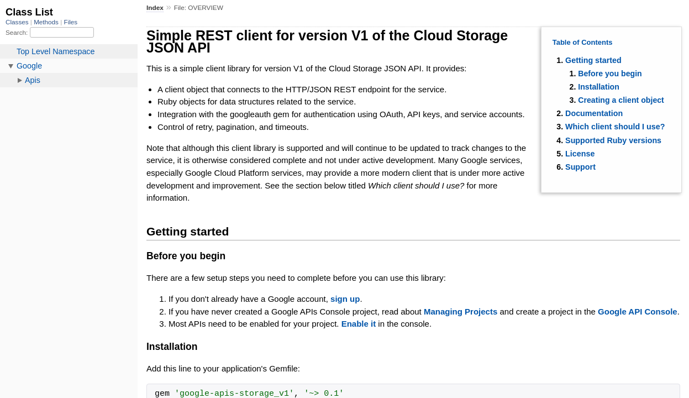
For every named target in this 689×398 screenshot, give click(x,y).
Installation (598, 86)
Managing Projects (460, 311)
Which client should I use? (615, 126)
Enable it (358, 323)
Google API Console (637, 311)
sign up (345, 298)
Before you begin (610, 73)
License (580, 153)
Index (155, 8)
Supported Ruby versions (613, 140)
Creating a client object (621, 100)
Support (580, 167)
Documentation (594, 113)
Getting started (593, 60)
